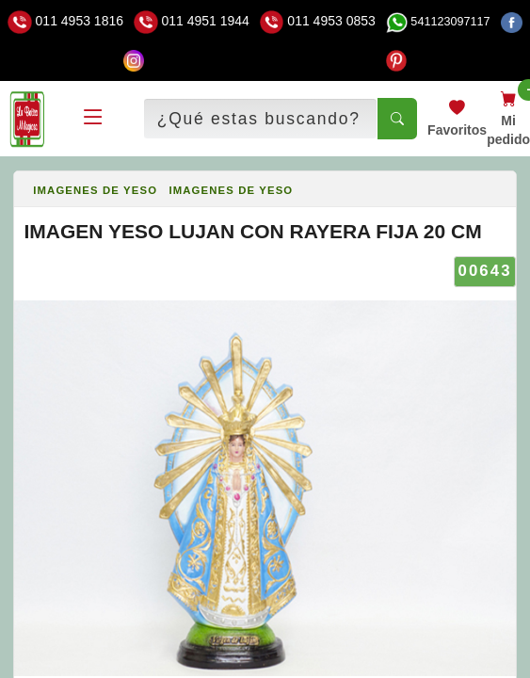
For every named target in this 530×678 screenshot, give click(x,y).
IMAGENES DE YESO (95, 190)
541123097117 (438, 21)
